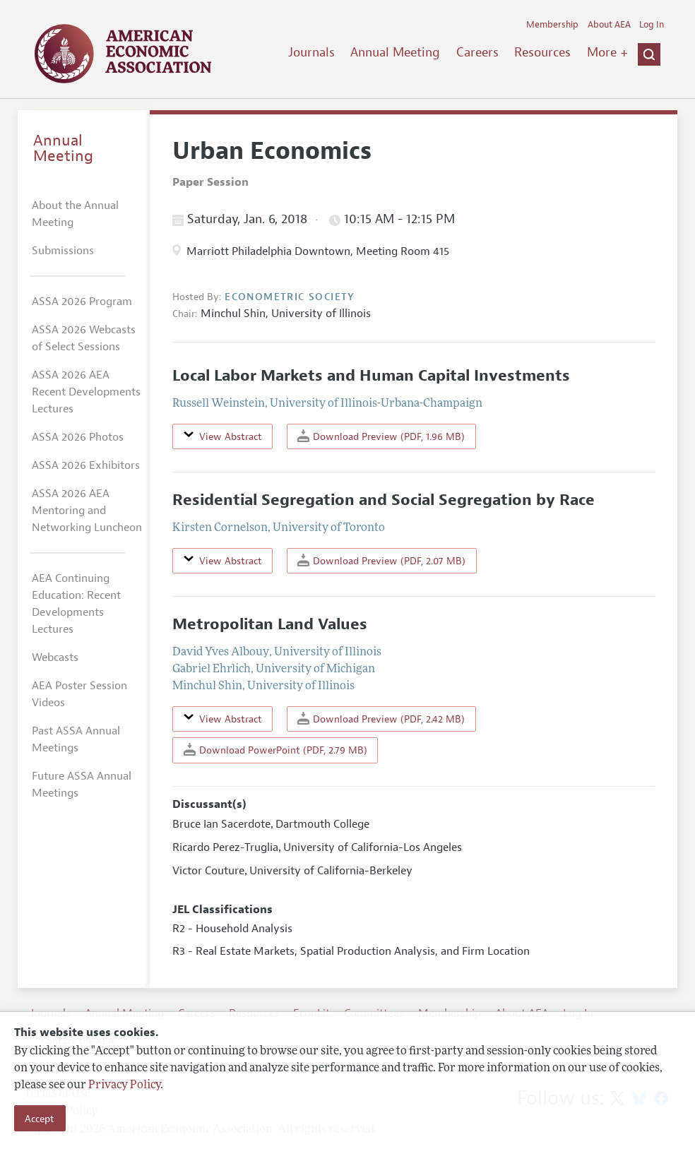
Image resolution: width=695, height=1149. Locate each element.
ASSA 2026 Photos (78, 437)
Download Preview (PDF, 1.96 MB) (381, 436)
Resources (542, 52)
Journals (311, 52)
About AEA (609, 24)
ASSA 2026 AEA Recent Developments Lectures (86, 392)
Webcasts (55, 657)
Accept (39, 1118)
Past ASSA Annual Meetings (76, 739)
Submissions (63, 251)
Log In (651, 24)
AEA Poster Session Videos (79, 694)
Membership (552, 24)
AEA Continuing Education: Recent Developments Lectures (76, 603)
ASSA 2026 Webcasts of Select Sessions (84, 338)
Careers (477, 52)
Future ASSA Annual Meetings (81, 784)
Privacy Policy (124, 1085)
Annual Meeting (395, 52)
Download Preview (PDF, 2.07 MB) (381, 560)
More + (607, 52)
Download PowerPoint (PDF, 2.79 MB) (275, 749)
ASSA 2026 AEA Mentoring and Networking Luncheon (87, 511)
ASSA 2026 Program (82, 301)
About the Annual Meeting (75, 214)
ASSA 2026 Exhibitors (86, 465)
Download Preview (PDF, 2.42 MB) (381, 718)
